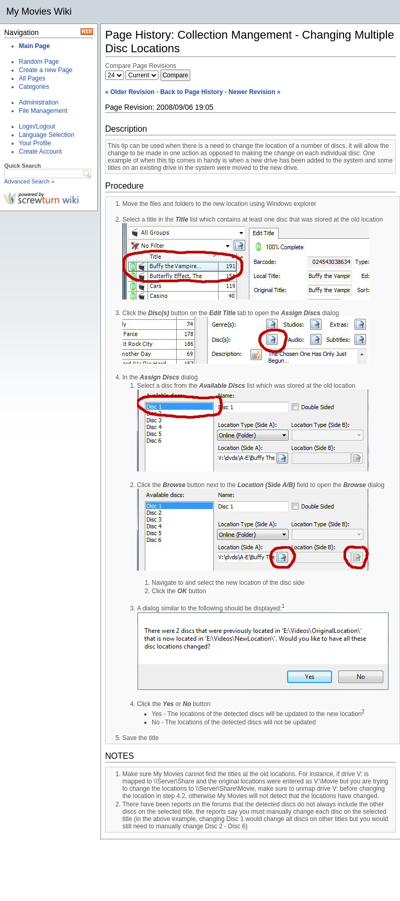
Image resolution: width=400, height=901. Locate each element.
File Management (43, 110)
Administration (39, 102)
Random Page (39, 61)
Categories (34, 86)
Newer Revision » (254, 92)
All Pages (32, 78)
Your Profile (35, 143)
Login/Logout (37, 126)
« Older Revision (130, 92)
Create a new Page (46, 70)
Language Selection (46, 134)
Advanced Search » (29, 181)
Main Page (34, 46)
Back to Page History (191, 92)
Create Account (40, 151)
